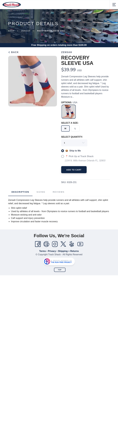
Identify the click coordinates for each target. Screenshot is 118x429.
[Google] (46, 244)
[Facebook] (38, 244)
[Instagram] (55, 244)
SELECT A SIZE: (70, 123)
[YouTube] (80, 244)
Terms (42, 251)
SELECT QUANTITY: (72, 137)
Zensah (25, 31)
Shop (11, 31)
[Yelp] (72, 244)
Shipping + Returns (68, 251)
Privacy (52, 251)
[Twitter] (63, 244)
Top (59, 270)
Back (13, 52)
